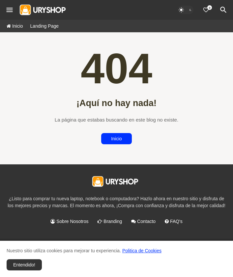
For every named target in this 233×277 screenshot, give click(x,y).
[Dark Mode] (185, 10)
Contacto (143, 221)
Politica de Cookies (141, 250)
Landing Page (44, 26)
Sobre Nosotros (69, 221)
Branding (110, 221)
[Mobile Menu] (9, 10)
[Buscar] (224, 10)
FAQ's (174, 221)
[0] (206, 10)
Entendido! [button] (24, 264)
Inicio (15, 26)
